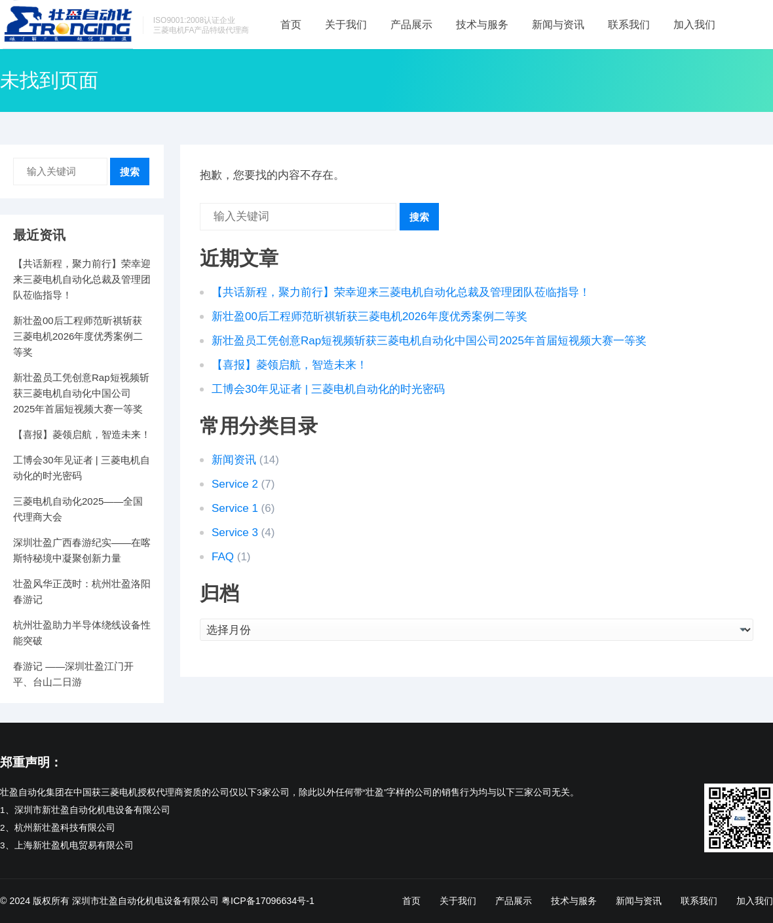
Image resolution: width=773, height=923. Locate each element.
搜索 (419, 217)
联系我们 (629, 24)
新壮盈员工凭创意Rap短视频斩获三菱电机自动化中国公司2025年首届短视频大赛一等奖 (429, 341)
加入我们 (694, 24)
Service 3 (235, 532)
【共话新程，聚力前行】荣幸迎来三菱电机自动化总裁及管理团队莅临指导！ (401, 292)
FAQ (223, 557)
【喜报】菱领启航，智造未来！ (290, 365)
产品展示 (411, 24)
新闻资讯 (234, 460)
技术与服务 (482, 24)
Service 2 (235, 484)
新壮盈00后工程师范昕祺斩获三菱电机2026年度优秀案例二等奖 (369, 316)
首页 (290, 24)
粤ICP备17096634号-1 (267, 901)
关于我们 (346, 24)
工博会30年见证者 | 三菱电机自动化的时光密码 (328, 389)
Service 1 (235, 508)
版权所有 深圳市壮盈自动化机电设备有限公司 (126, 901)
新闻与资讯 (558, 24)
